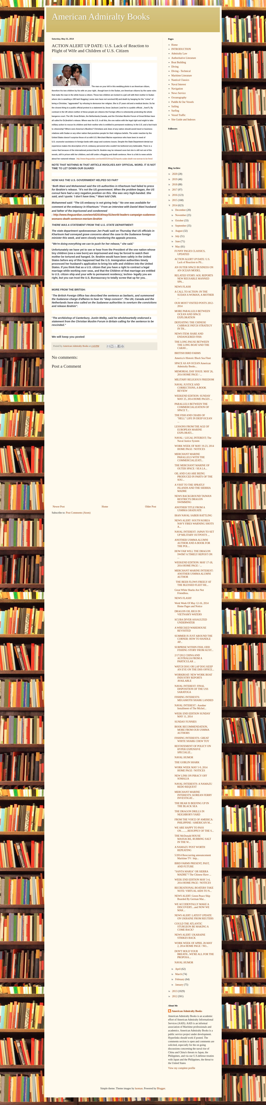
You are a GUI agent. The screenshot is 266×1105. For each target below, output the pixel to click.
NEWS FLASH (183, 286)
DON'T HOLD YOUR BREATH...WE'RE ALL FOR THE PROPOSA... (194, 954)
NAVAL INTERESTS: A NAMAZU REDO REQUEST (193, 785)
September (181, 225)
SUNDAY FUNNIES (186, 721)
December (180, 210)
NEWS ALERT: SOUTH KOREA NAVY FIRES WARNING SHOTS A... (194, 523)
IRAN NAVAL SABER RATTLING (193, 515)
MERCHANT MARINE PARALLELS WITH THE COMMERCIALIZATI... (190, 457)
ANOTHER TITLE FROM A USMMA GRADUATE (190, 509)
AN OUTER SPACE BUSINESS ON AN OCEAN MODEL (194, 269)
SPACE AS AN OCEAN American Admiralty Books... (193, 365)
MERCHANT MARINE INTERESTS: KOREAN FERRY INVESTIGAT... (193, 795)
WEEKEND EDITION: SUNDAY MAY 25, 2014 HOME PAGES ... (193, 397)
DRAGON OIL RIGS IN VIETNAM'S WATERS (188, 613)
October (179, 220)
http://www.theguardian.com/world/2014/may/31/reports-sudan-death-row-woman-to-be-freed (115, 159)
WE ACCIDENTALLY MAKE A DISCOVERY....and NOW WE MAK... (192, 907)
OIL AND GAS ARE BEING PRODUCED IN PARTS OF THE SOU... (194, 476)
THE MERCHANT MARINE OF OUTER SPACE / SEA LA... (192, 467)
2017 (175, 189)
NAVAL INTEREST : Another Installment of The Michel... (190, 707)
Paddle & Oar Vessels (182, 102)
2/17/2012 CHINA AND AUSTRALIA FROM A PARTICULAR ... (188, 658)
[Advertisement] (104, 476)
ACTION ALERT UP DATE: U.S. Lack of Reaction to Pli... (192, 261)
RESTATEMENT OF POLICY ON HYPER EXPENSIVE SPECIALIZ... (193, 749)
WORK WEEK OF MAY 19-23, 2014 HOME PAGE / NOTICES (194, 448)
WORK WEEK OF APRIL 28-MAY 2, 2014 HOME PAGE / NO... (193, 945)
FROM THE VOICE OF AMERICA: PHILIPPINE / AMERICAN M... (194, 821)
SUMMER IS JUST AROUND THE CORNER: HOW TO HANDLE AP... (193, 639)
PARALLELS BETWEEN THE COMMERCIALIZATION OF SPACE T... (192, 407)
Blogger (161, 1088)
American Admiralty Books (101, 16)
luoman (139, 1088)
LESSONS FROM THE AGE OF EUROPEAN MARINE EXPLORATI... (192, 429)
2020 (175, 174)
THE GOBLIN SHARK (187, 762)
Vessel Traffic (178, 115)
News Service (178, 93)
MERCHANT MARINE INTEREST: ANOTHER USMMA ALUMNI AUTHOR (194, 573)
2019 (175, 179)
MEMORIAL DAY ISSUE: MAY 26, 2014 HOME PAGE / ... (194, 373)
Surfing (175, 110)
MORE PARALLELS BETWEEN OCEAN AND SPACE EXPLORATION (192, 314)
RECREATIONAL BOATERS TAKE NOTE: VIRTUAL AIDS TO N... (194, 889)
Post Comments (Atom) (78, 512)
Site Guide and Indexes (183, 119)
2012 (175, 996)
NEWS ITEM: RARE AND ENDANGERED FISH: (189, 335)
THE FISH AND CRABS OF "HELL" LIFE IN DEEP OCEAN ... (193, 418)
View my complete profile (181, 1068)
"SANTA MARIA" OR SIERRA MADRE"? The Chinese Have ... (193, 873)
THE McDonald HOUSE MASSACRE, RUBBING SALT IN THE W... (193, 838)
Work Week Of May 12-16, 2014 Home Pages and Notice (192, 605)
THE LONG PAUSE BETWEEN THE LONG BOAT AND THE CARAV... (192, 345)
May (177, 246)
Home (105, 506)
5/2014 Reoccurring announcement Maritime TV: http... (193, 857)
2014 (175, 205)
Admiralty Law (179, 53)
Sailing (175, 106)
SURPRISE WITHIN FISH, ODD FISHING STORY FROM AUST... (194, 649)
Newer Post (59, 506)
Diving (175, 66)
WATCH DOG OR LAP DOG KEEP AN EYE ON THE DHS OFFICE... (194, 668)
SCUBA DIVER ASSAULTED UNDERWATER (191, 621)
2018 (175, 184)
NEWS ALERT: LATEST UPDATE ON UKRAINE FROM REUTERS (194, 917)
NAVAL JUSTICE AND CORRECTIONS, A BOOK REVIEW (190, 387)
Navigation (177, 88)
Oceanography (179, 97)
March (179, 974)
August (179, 231)
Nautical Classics (180, 80)
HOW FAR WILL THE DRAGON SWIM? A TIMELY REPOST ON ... (193, 554)
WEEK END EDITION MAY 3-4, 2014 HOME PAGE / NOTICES (193, 881)
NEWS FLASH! (183, 598)
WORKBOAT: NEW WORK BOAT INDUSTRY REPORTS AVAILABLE (193, 677)
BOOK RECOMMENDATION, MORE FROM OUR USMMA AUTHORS (192, 729)
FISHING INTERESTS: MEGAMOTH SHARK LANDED (194, 699)
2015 (175, 200)
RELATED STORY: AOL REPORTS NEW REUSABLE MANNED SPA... (194, 278)
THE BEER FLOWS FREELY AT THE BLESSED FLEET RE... (193, 583)
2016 (175, 195)
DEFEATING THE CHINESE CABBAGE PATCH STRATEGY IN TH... (193, 325)
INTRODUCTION (181, 49)
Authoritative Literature (183, 58)
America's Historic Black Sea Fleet (193, 358)
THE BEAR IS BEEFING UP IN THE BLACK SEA (192, 805)
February (180, 979)
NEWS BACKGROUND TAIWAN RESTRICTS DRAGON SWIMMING (193, 499)
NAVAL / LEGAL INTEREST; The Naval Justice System (193, 439)
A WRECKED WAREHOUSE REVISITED (190, 629)
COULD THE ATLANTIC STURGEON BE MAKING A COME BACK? (192, 926)
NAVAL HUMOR (184, 757)
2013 (175, 991)
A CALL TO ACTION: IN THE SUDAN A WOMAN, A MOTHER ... (194, 294)
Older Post (150, 506)
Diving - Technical (181, 71)
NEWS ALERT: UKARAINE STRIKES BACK (190, 936)
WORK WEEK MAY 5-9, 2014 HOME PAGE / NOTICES (191, 769)
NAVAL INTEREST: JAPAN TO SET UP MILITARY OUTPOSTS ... (194, 533)
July (177, 236)
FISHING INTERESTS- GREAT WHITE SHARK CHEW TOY (192, 740)
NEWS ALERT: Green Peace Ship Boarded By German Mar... (192, 897)
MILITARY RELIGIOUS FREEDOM (194, 379)
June (177, 241)
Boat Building (178, 62)
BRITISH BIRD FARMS (188, 353)
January (179, 984)
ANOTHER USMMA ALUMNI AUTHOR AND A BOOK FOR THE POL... (192, 543)
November (181, 215)
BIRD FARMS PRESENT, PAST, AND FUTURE (192, 865)
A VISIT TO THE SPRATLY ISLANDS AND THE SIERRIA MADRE (193, 487)
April (178, 969)
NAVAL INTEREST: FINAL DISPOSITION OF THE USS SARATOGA (191, 689)
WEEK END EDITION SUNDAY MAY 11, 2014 (192, 715)
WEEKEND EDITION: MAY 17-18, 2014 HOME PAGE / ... (194, 564)
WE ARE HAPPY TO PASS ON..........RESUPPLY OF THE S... (194, 829)
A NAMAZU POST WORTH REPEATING (190, 849)
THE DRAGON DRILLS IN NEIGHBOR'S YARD (189, 813)
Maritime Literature (181, 75)
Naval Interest (178, 84)
